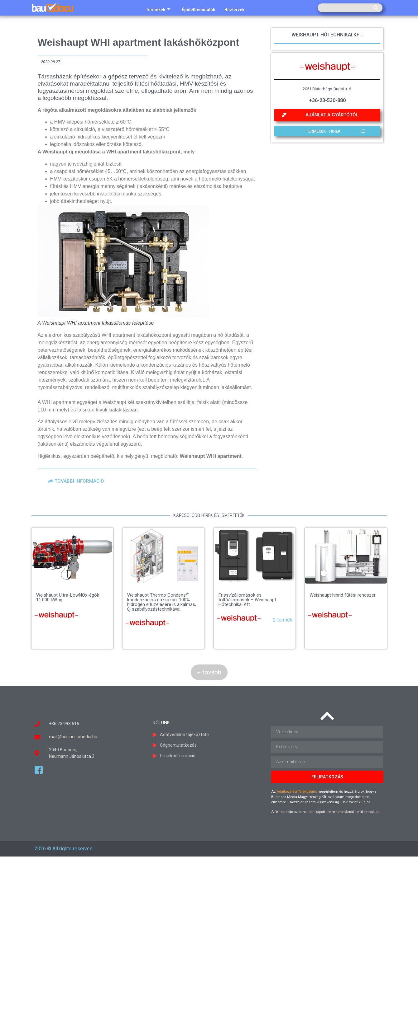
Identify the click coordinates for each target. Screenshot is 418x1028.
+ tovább (209, 672)
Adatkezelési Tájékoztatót (296, 792)
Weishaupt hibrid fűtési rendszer (276, 627)
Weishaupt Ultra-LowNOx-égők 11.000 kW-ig (67, 597)
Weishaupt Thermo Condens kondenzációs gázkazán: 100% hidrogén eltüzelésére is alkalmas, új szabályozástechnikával (169, 602)
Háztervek (234, 9)
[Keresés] (375, 7)
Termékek (158, 9)
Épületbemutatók (198, 9)
